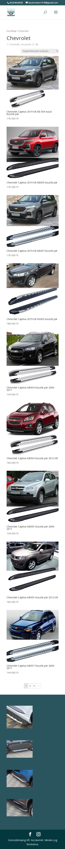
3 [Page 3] (34, 685)
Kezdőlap (11, 31)
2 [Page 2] (30, 685)
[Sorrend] (40, 51)
